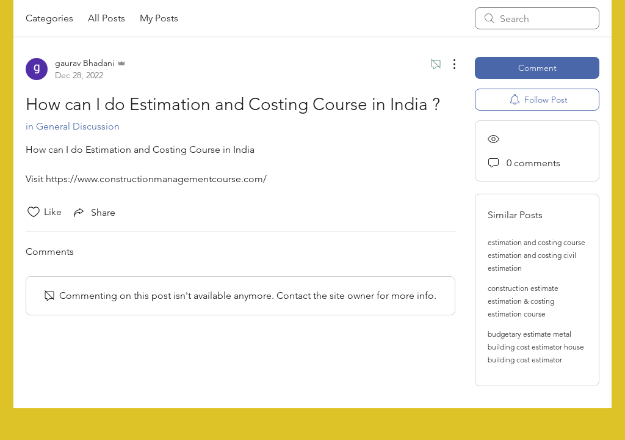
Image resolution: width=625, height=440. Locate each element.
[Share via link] (93, 212)
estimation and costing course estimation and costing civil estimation (536, 255)
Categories (49, 18)
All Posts (106, 18)
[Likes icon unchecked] (34, 212)
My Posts (159, 18)
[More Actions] (448, 64)
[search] (537, 18)
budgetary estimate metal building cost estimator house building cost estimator (536, 346)
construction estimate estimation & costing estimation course (523, 301)
